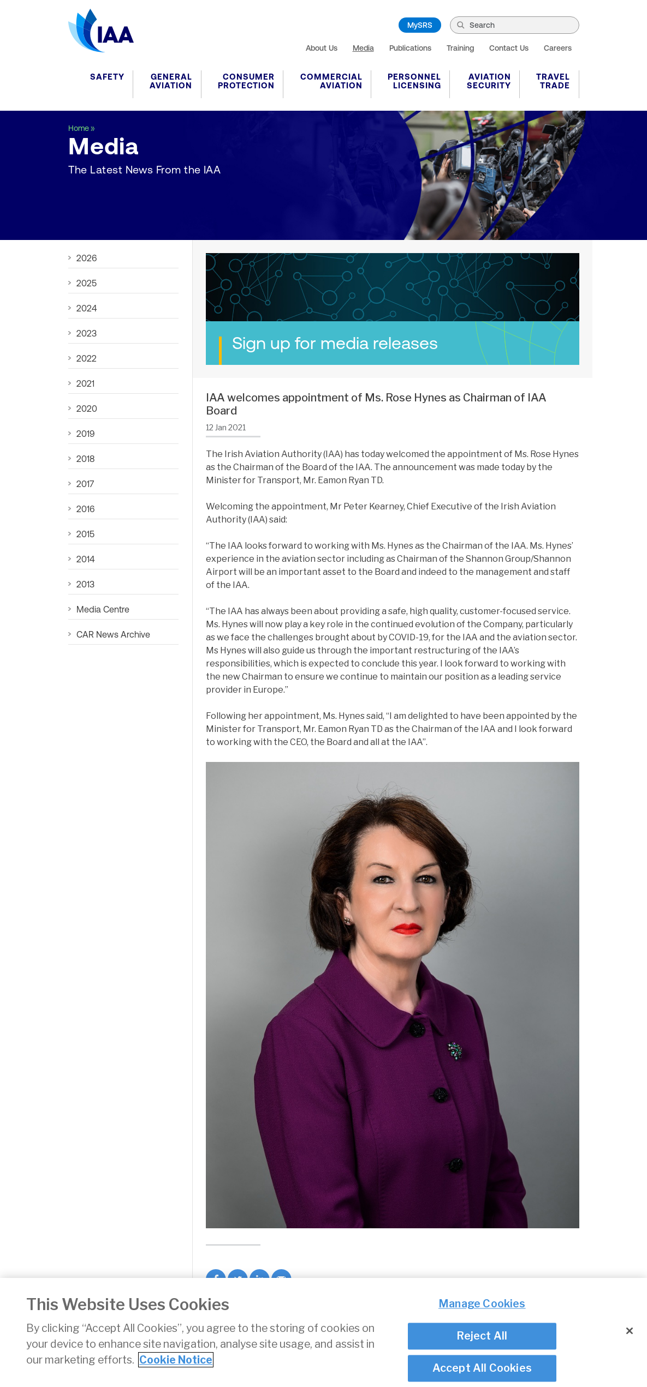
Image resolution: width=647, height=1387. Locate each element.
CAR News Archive (113, 634)
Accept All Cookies (482, 1369)
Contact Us (509, 48)
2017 (85, 484)
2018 (85, 459)
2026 (86, 258)
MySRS (419, 25)
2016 (85, 509)
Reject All (481, 1336)
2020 (86, 408)
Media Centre (102, 609)
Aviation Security (489, 81)
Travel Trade (553, 81)
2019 (85, 434)
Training (460, 48)
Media (363, 48)
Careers (558, 48)
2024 (86, 308)
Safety (107, 76)
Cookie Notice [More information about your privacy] (175, 1360)
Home (78, 128)
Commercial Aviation (331, 81)
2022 (86, 358)
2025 (86, 283)
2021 (85, 383)
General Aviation (171, 81)
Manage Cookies (482, 1304)
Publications (410, 48)
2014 (85, 559)
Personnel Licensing (414, 81)
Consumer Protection (246, 81)
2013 (85, 584)
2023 (86, 333)
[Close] (630, 1331)
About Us (321, 48)
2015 (85, 534)
